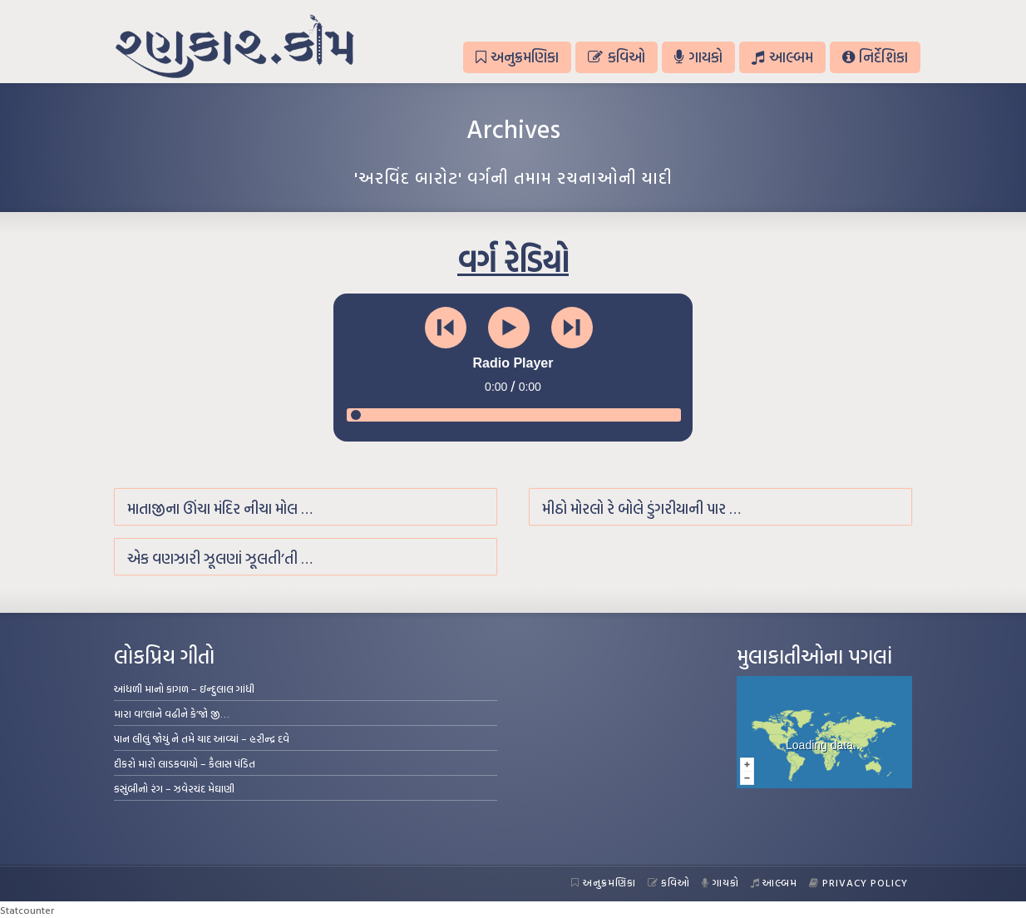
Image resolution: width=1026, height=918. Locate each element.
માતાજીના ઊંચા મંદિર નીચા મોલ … (220, 508)
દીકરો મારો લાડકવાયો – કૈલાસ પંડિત (184, 763)
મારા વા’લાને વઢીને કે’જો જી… (171, 713)
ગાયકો (698, 57)
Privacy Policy (858, 882)
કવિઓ (616, 57)
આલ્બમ (782, 57)
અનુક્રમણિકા (517, 57)
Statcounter (27, 909)
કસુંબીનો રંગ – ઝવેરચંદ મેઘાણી (174, 788)
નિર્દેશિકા (875, 57)
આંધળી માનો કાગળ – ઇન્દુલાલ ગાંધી (184, 688)
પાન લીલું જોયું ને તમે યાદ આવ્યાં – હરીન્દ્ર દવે (201, 738)
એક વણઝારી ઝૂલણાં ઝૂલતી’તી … (220, 558)
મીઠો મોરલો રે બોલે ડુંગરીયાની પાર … (641, 508)
